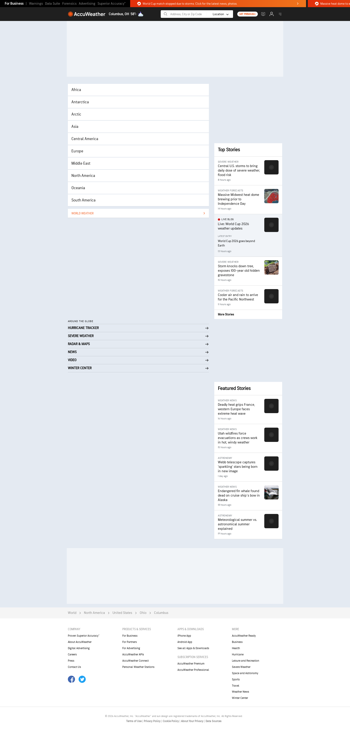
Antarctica (80, 102)
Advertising (87, 4)
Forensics (69, 4)
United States (122, 613)
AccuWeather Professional (193, 670)
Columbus (161, 613)
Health (236, 648)
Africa (76, 89)
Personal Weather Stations (138, 667)
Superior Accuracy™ (111, 4)
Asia (74, 126)
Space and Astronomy (245, 673)
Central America (84, 139)
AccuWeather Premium (190, 663)
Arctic (76, 114)
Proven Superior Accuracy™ (83, 636)
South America (83, 200)
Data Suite (52, 4)
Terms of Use (134, 721)
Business (237, 642)
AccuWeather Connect (135, 661)
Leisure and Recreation (245, 661)
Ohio (143, 613)
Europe (77, 151)
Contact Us (74, 667)
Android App (184, 642)
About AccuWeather (80, 642)
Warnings (36, 4)
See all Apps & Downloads (193, 648)
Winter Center (240, 698)
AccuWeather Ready (244, 636)
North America (83, 175)
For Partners (129, 642)
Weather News (240, 692)
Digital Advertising (79, 648)
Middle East (80, 163)
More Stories (226, 314)
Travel (235, 686)
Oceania (78, 188)
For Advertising (131, 648)
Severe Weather (241, 667)
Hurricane (238, 654)
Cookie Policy (171, 721)
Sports (236, 679)
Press (71, 661)
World (72, 613)
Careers (72, 654)
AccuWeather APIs (133, 654)
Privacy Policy (152, 721)
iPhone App (184, 636)
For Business (14, 4)
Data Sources (213, 721)
